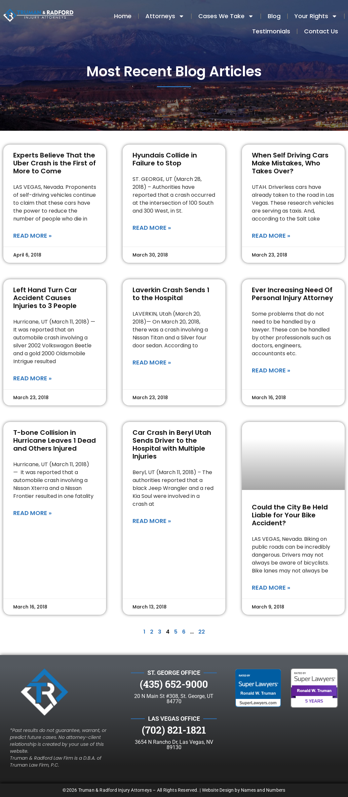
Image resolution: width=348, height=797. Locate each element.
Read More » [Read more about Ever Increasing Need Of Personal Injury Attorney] (271, 370)
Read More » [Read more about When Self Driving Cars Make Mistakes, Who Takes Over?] (271, 235)
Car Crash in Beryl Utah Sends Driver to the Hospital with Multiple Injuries (172, 444)
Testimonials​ (271, 31)
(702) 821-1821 (174, 729)
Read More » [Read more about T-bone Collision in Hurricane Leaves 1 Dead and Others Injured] (32, 513)
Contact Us (321, 31)
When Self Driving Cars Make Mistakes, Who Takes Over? (290, 163)
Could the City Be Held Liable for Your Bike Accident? (290, 515)
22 (201, 632)
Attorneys (164, 16)
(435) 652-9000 (174, 683)
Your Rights (315, 16)
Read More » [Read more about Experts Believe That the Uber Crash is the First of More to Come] (32, 235)
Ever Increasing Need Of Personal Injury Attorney (292, 293)
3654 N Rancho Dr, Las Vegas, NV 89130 (174, 744)
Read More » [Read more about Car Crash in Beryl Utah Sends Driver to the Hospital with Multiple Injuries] (152, 521)
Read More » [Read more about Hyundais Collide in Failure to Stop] (152, 228)
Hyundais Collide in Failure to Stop (165, 159)
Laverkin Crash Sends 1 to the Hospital (171, 293)
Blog (274, 16)
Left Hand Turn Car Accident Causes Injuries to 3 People (45, 297)
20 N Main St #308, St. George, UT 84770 (173, 699)
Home (123, 16)
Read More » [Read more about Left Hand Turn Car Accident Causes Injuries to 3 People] (32, 378)
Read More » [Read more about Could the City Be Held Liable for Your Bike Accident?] (271, 587)
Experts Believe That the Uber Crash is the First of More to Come (54, 163)
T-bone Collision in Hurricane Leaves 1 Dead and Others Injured (54, 440)
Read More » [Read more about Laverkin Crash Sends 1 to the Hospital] (152, 362)
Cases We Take (226, 16)
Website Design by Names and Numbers (244, 790)
